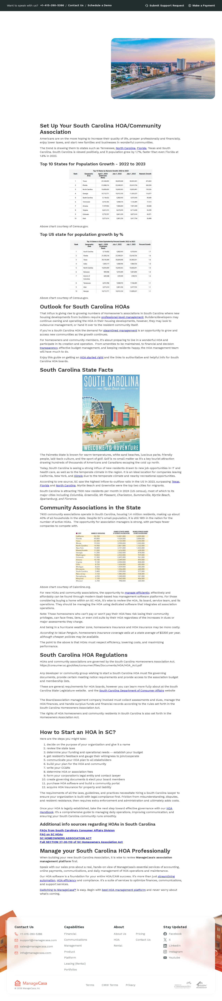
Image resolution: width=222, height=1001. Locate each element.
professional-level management (122, 317)
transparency (48, 347)
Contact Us (76, 5)
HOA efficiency (66, 880)
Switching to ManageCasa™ (58, 890)
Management (73, 945)
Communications (75, 939)
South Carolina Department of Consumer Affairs (131, 690)
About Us (120, 933)
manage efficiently (137, 592)
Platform (70, 957)
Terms (90, 985)
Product (69, 951)
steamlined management (120, 330)
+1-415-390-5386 (52, 5)
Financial (70, 933)
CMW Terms (110, 985)
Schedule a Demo (100, 5)
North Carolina (125, 148)
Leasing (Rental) (75, 963)
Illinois (78, 476)
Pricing (140, 933)
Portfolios (70, 969)
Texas (175, 481)
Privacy (130, 985)
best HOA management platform (124, 890)
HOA (117, 939)
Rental (118, 945)
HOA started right (91, 357)
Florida (141, 148)
